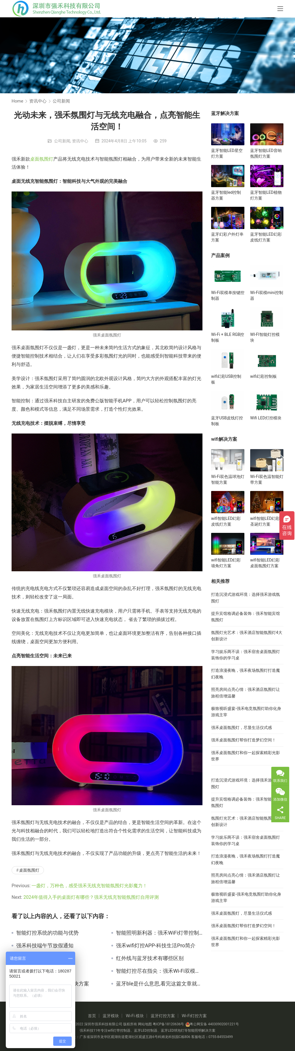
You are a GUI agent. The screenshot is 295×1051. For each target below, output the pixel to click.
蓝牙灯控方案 (163, 1015)
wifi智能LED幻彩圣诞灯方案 (265, 521)
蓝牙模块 (111, 1015)
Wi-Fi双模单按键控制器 (227, 295)
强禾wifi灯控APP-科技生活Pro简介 (156, 945)
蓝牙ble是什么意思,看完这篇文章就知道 (159, 984)
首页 (92, 1015)
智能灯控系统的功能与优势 (47, 933)
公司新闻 (62, 141)
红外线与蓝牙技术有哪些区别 (150, 958)
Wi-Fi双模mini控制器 (266, 295)
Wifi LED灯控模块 (265, 418)
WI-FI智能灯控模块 (265, 337)
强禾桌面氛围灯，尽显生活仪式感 (241, 727)
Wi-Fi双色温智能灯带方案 (266, 479)
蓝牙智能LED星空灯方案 (227, 153)
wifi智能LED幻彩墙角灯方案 (226, 563)
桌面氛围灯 (41, 159)
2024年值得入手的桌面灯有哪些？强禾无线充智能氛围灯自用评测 (91, 897)
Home (17, 101)
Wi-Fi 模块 (135, 1015)
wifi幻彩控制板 (263, 376)
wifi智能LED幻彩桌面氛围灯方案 (265, 563)
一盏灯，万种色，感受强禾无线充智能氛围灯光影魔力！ (89, 885)
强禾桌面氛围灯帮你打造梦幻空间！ (243, 740)
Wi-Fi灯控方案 (194, 1015)
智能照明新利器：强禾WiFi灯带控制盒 (159, 933)
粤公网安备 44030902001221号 (212, 1024)
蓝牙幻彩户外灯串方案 (227, 237)
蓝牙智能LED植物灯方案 (266, 195)
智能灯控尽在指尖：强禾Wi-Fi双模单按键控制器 (159, 971)
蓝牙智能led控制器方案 (226, 195)
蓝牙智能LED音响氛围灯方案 (266, 153)
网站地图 (145, 1024)
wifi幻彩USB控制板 (226, 379)
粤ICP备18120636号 (168, 1024)
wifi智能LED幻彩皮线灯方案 (226, 521)
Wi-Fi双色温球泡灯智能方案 (227, 479)
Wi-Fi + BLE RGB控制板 (227, 337)
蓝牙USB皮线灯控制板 (227, 421)
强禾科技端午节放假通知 (44, 945)
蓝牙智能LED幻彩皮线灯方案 (266, 237)
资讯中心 (80, 141)
